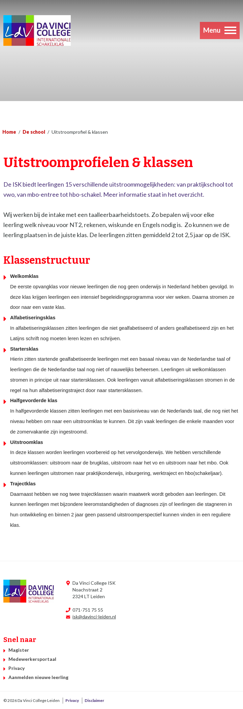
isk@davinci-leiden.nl (94, 616)
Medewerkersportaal (32, 659)
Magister (18, 650)
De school (34, 132)
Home (9, 132)
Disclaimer (94, 700)
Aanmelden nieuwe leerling (38, 677)
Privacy (16, 668)
